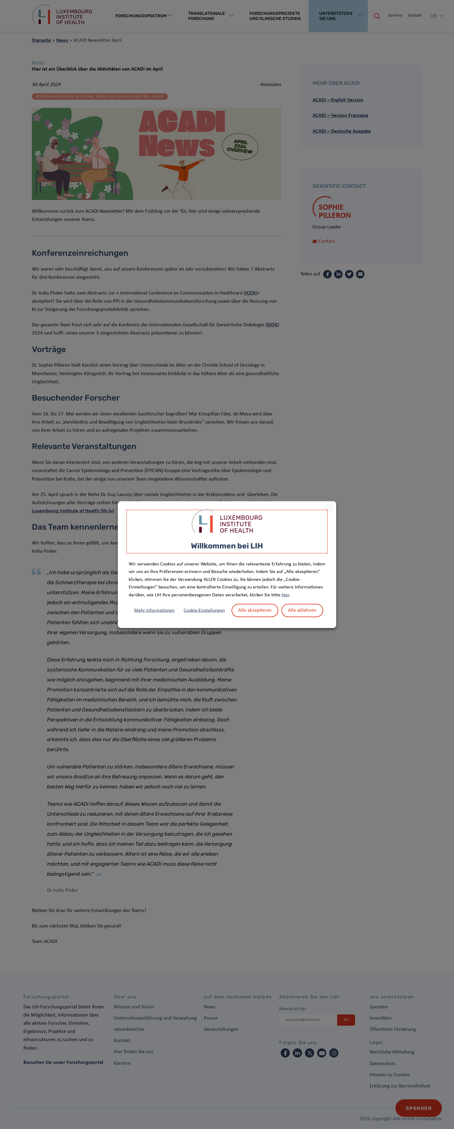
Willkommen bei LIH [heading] (227, 545)
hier (285, 595)
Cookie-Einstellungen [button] (204, 610)
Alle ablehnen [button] (302, 610)
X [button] (329, 508)
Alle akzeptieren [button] (255, 610)
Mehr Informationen (154, 610)
